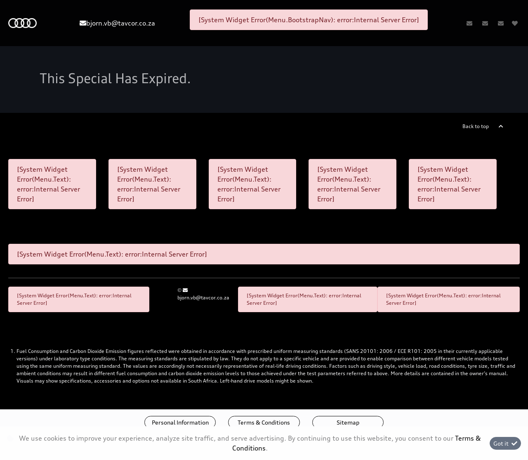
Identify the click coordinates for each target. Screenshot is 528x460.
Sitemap (348, 422)
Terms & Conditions (264, 422)
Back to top (475, 126)
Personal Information (180, 422)
